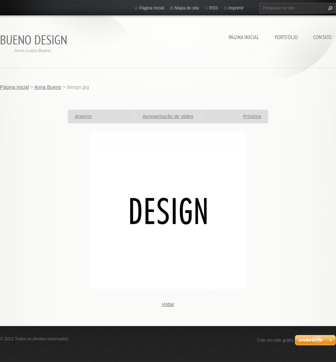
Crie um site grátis (275, 340)
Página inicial (244, 37)
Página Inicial (151, 8)
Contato (322, 37)
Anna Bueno (47, 87)
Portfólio (286, 37)
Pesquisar (329, 8)
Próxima (252, 116)
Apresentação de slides (168, 116)
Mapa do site (187, 8)
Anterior (83, 116)
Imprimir (236, 8)
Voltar (168, 304)
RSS (213, 8)
